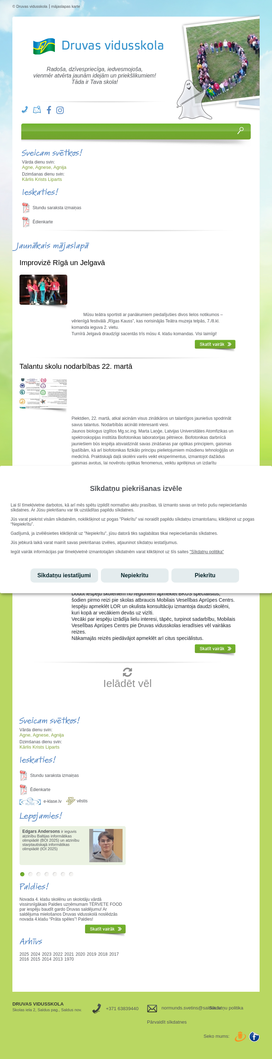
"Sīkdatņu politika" (207, 551)
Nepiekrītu (134, 575)
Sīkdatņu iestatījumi (64, 575)
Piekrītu (205, 575)
